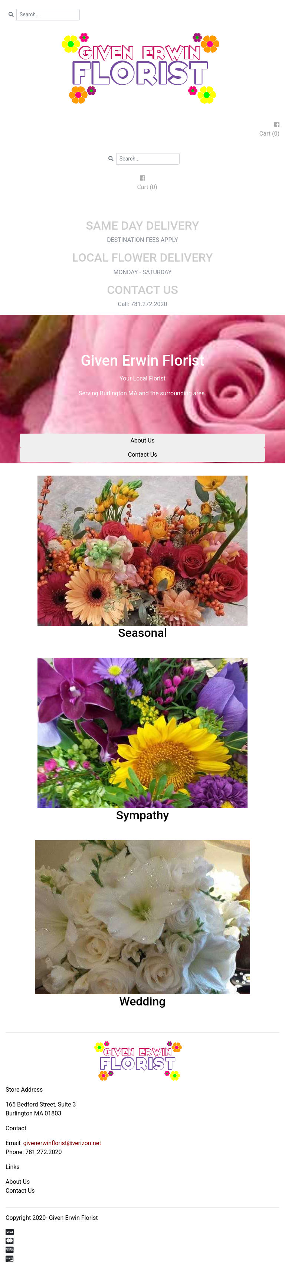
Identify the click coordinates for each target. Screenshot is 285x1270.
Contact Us (142, 454)
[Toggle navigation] (142, 208)
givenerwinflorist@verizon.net (62, 1143)
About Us (142, 440)
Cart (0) (269, 133)
